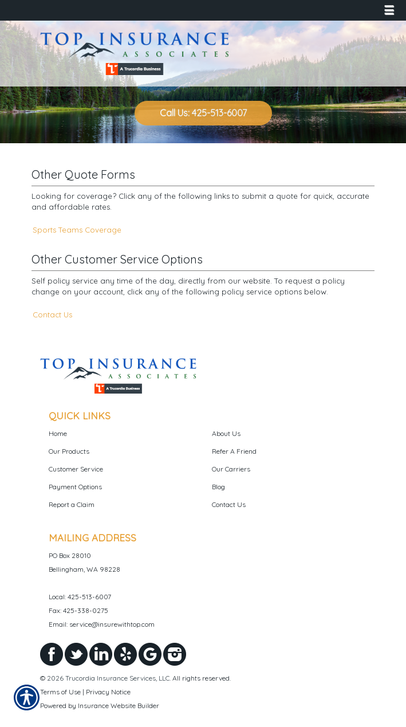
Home (58, 433)
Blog (218, 486)
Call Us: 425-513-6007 (203, 113)
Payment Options (75, 486)
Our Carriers (231, 469)
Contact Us (52, 314)
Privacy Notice (108, 691)
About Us (226, 433)
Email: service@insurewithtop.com (102, 624)
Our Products (69, 451)
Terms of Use (60, 691)
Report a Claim (71, 504)
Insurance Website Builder (118, 705)
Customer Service (76, 469)
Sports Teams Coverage (77, 229)
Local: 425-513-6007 (80, 596)
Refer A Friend (234, 451)
